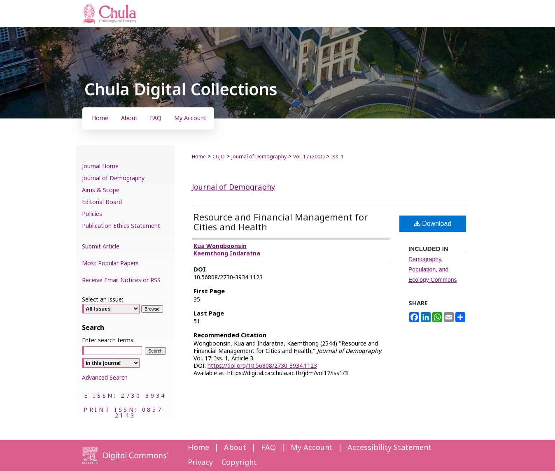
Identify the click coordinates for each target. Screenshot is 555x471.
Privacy (200, 462)
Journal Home (100, 166)
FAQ (268, 447)
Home (199, 156)
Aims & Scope (100, 190)
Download (433, 223)
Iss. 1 (337, 156)
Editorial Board (102, 202)
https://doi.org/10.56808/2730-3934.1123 (262, 366)
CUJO (218, 156)
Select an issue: (102, 299)
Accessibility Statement (389, 447)
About (235, 447)
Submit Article (100, 246)
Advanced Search (105, 378)
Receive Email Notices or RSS (121, 280)
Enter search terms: (108, 340)
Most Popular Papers (110, 263)
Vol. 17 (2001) (308, 156)
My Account (312, 447)
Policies (92, 214)
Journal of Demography (259, 156)
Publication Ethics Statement (121, 226)
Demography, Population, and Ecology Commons (432, 269)
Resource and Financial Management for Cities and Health (281, 222)
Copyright (239, 462)
